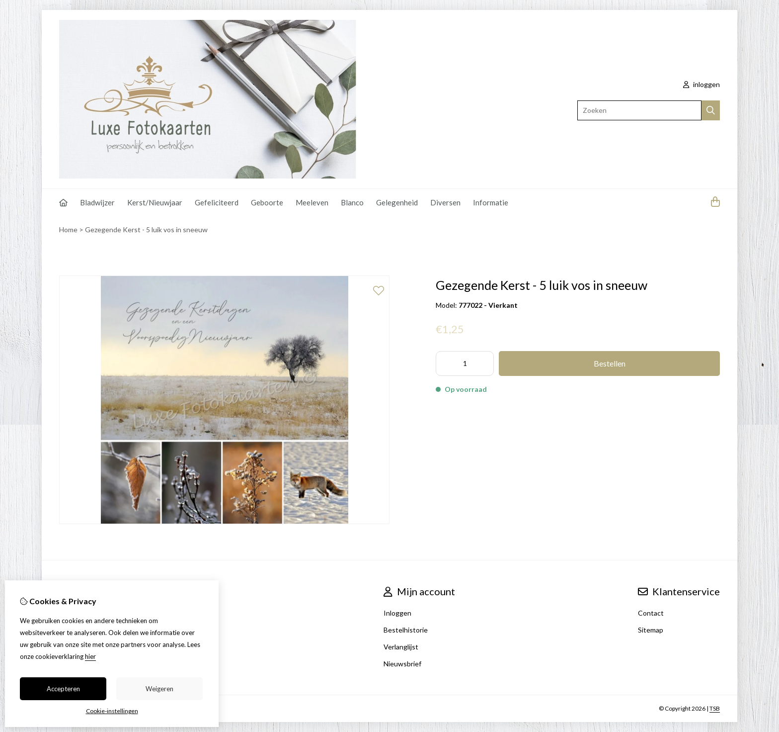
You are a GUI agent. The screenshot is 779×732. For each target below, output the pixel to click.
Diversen (445, 202)
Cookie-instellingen (112, 711)
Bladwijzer (97, 202)
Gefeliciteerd (216, 202)
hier (90, 656)
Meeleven (312, 202)
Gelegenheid (397, 202)
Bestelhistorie (406, 630)
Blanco (352, 202)
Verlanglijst (401, 646)
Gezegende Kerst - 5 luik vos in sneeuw (146, 229)
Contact (651, 613)
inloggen (701, 84)
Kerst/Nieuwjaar (154, 202)
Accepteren (63, 689)
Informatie (490, 202)
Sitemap (650, 630)
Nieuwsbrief (402, 663)
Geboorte (267, 202)
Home (68, 229)
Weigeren (159, 689)
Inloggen (397, 613)
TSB (714, 708)
